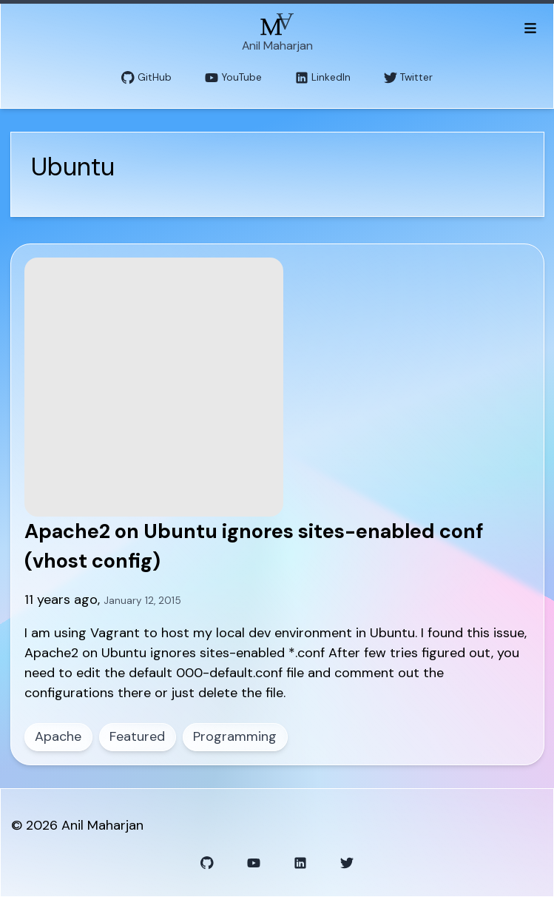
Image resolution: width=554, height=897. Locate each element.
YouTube (233, 78)
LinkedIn (323, 78)
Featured (137, 736)
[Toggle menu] (530, 27)
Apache (58, 736)
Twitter (408, 78)
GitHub (146, 78)
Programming (235, 736)
